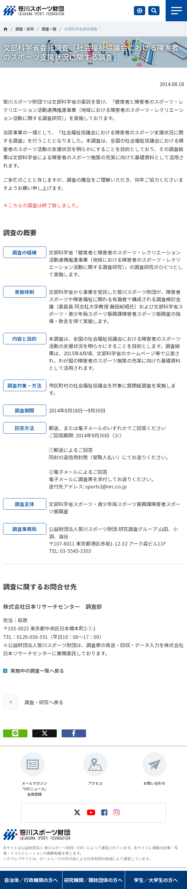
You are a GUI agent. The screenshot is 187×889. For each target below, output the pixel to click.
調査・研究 (25, 28)
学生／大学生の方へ (156, 880)
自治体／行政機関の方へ (31, 880)
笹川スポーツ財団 (5, 29)
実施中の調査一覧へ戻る (37, 670)
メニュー (176, 10)
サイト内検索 (154, 10)
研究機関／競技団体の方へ (93, 880)
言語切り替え (139, 10)
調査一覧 (49, 28)
